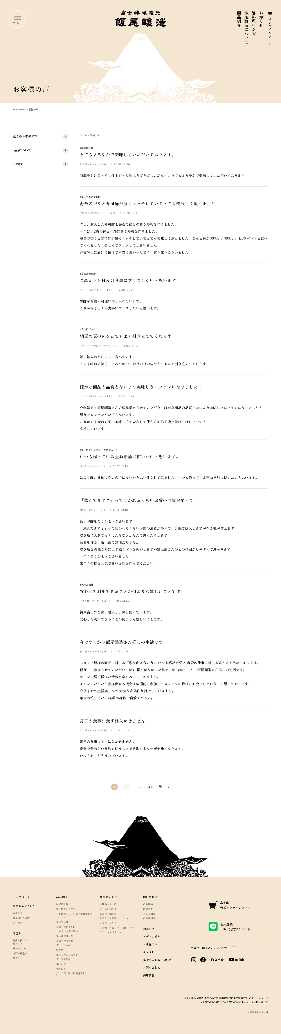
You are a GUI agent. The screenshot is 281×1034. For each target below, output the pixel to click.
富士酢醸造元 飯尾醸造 (140, 18)
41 (150, 786)
